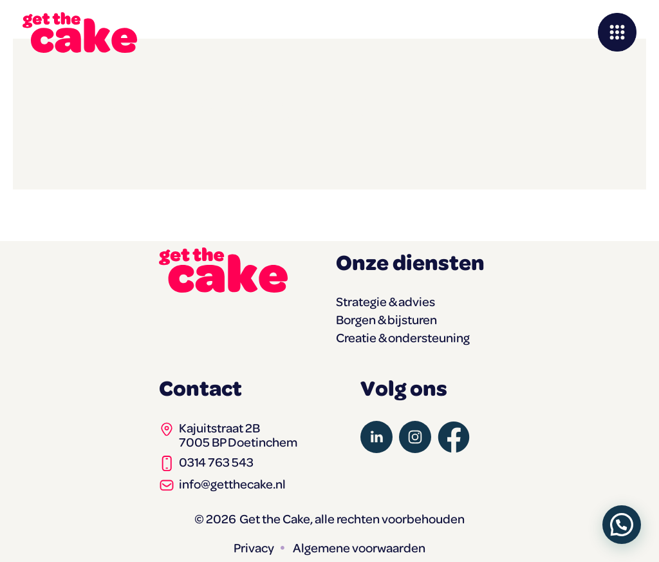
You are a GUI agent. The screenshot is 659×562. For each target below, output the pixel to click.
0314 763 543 (216, 462)
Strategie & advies (385, 301)
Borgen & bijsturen (386, 319)
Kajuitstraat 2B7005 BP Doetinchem (238, 435)
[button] (621, 524)
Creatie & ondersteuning (403, 337)
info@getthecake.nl (232, 484)
